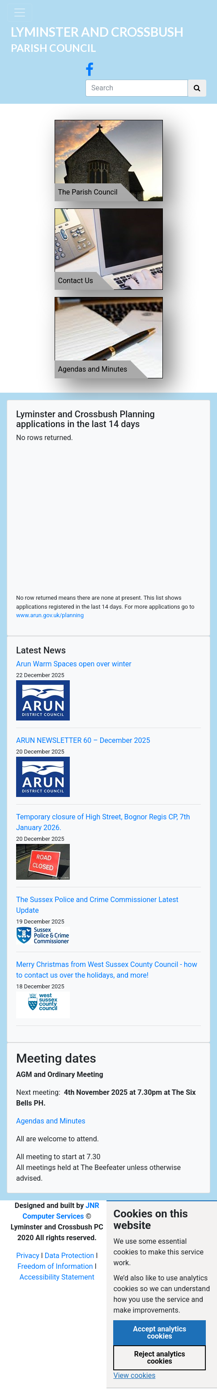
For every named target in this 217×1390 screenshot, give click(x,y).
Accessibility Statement (57, 1277)
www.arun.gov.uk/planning (50, 615)
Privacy (27, 1255)
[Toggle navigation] (19, 12)
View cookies (134, 1375)
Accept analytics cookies (159, 1332)
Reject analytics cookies (159, 1357)
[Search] (136, 88)
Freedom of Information (55, 1266)
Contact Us (76, 280)
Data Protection (69, 1255)
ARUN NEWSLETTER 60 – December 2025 (83, 740)
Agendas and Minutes (93, 369)
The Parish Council (88, 192)
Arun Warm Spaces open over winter (74, 664)
